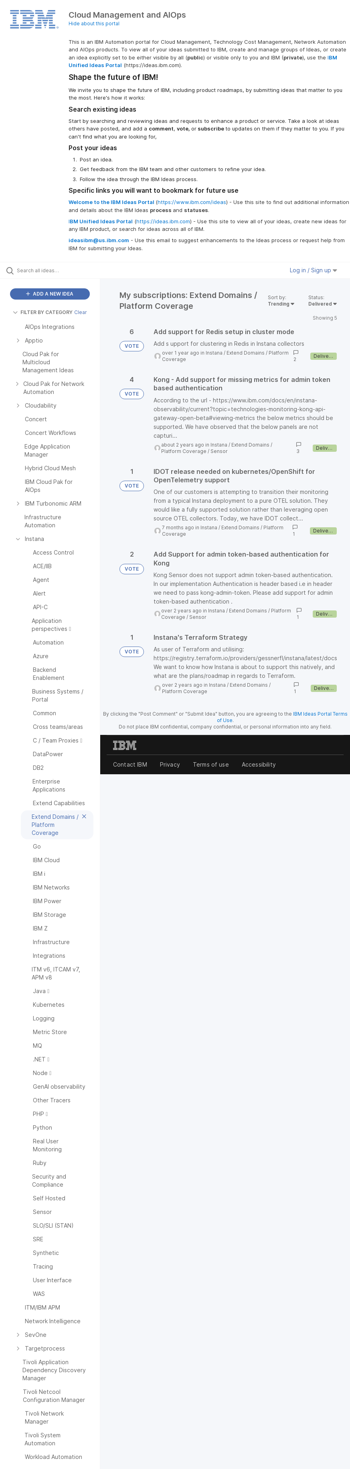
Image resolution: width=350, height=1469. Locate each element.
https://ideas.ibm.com (163, 221)
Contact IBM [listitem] (130, 764)
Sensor (219, 451)
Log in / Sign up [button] (313, 270)
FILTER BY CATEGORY (43, 312)
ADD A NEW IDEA (49, 294)
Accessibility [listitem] (259, 764)
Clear (80, 312)
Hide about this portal (94, 23)
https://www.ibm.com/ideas (192, 202)
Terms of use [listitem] (211, 764)
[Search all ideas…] (54, 270)
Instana (214, 353)
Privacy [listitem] (170, 764)
